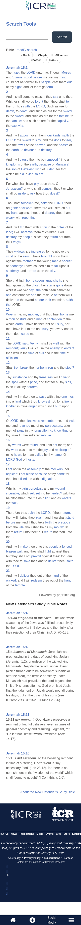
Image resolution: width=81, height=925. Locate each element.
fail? (15, 503)
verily (23, 348)
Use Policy (14, 858)
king (38, 169)
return (53, 237)
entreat (69, 348)
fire (66, 401)
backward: (26, 208)
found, (34, 445)
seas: (27, 256)
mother (28, 261)
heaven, (40, 145)
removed (51, 159)
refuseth (36, 493)
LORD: (11, 140)
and (8, 295)
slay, (38, 140)
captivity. (17, 125)
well (56, 343)
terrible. (20, 585)
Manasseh (62, 164)
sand (9, 256)
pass (42, 396)
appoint (25, 135)
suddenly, (12, 271)
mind (63, 77)
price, (34, 382)
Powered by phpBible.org (57, 595)
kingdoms (13, 164)
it (39, 343)
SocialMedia (51, 920)
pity (36, 183)
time (31, 353)
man (12, 319)
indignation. (48, 479)
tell (68, 101)
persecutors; (54, 425)
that (65, 430)
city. (53, 271)
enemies (68, 396)
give (64, 377)
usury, (59, 324)
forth (48, 522)
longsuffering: (43, 430)
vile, (21, 527)
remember (48, 420)
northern (41, 367)
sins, (68, 382)
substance (19, 377)
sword (26, 140)
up (23, 285)
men (55, 261)
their (48, 300)
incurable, (13, 493)
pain (25, 488)
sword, (68, 111)
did (22, 174)
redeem (36, 580)
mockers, (57, 469)
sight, (19, 87)
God (19, 459)
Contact (68, 858)
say (55, 96)
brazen (11, 551)
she (38, 290)
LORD (31, 72)
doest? (55, 193)
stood (28, 77)
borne (30, 280)
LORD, (59, 203)
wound (60, 488)
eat (55, 445)
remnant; (12, 348)
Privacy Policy (32, 858)
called (39, 454)
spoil (14, 382)
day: (32, 290)
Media (39, 833)
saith (26, 106)
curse (25, 333)
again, (40, 517)
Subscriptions (52, 858)
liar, (47, 498)
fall (56, 266)
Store (67, 833)
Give (58, 833)
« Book (25, 54)
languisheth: (53, 280)
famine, (64, 116)
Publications (27, 833)
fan (22, 227)
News (14, 833)
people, (28, 237)
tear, (69, 140)
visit (72, 420)
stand (70, 517)
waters (66, 498)
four (49, 135)
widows (19, 251)
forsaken (27, 203)
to (17, 300)
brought (46, 256)
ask (32, 193)
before (37, 77)
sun (49, 285)
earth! (19, 324)
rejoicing (61, 450)
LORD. (16, 566)
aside (22, 193)
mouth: (59, 527)
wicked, (11, 580)
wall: (20, 551)
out (69, 82)
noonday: (16, 266)
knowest (44, 401)
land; (9, 232)
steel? (70, 367)
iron (16, 367)
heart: (18, 454)
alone (30, 474)
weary (10, 217)
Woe (9, 314)
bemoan (47, 188)
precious (64, 522)
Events (49, 833)
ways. (17, 241)
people (53, 546)
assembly (34, 469)
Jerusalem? (14, 188)
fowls (21, 145)
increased (38, 251)
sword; (20, 116)
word (14, 450)
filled (23, 479)
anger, (32, 406)
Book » (53, 59)
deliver (52, 561)
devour (29, 150)
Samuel (17, 77)
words (16, 445)
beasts (63, 145)
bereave (27, 232)
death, (10, 111)
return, (66, 512)
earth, (15, 150)
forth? (39, 101)
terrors (31, 271)
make (24, 546)
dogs (57, 140)
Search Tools (21, 24)
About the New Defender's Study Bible (47, 792)
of (55, 295)
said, (25, 343)
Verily (34, 343)
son (14, 169)
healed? (56, 493)
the (8, 304)
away (20, 430)
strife (23, 319)
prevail (36, 556)
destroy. (46, 150)
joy (46, 450)
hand (14, 212)
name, (58, 454)
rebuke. (46, 435)
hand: (61, 474)
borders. (32, 387)
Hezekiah (28, 169)
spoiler (67, 261)
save (26, 561)
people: (46, 82)
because (45, 164)
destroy (50, 212)
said (17, 72)
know (57, 430)
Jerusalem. (36, 174)
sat (10, 469)
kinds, (57, 135)
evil (41, 353)
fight (48, 551)
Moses (66, 72)
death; (23, 111)
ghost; (36, 285)
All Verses (61, 54)
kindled (11, 406)
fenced (67, 546)
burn (58, 406)
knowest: (33, 420)
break (24, 367)
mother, (33, 314)
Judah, (50, 169)
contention (54, 319)
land (18, 401)
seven (39, 280)
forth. (50, 87)
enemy (55, 348)
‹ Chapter (43, 54)
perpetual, (36, 488)
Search (62, 37)
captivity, (63, 121)
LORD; (41, 106)
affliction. (12, 358)
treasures (46, 377)
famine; (16, 121)
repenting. (29, 217)
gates (61, 227)
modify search (27, 50)
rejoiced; (12, 474)
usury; (45, 329)
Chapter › (37, 59)
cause (24, 159)
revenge (24, 425)
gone (14, 208)
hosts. (31, 459)
